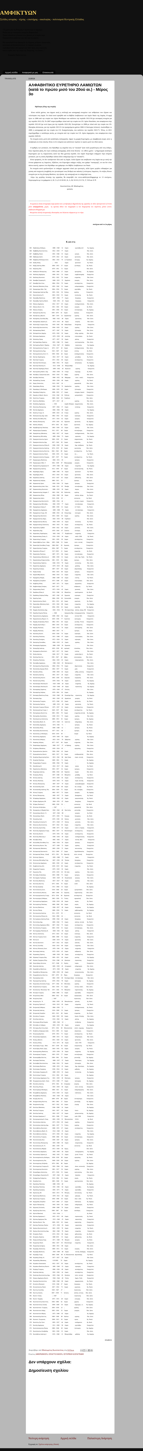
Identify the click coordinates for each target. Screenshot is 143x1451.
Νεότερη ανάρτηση (38, 1438)
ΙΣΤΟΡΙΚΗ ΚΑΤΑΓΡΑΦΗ (74, 1354)
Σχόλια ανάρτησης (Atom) (49, 1444)
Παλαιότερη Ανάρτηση (99, 1438)
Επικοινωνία (48, 72)
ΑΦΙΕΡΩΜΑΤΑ (41, 1354)
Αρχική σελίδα (11, 72)
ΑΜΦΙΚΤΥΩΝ (18, 13)
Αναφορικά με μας (30, 72)
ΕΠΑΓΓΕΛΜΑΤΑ (56, 1354)
